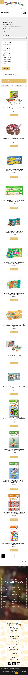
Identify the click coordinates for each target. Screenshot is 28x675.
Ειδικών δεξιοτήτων (10, 74)
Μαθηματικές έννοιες (8, 28)
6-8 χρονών (7, 57)
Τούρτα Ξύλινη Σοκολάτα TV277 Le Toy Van (14, 138)
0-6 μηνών (6, 48)
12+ (4, 63)
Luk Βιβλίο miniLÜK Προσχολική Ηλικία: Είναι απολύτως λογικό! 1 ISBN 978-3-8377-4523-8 (14, 419)
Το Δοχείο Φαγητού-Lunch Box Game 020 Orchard (14, 108)
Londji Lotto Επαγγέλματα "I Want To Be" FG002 (14, 387)
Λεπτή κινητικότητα (8, 24)
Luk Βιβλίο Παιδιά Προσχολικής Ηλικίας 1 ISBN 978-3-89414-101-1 (14, 450)
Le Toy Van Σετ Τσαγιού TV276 (14, 356)
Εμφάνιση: (18, 85)
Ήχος (4, 31)
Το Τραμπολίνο (14, 638)
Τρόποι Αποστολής (14, 647)
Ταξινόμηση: (5, 85)
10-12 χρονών (7, 61)
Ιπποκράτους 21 (14, 627)
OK (17, 673)
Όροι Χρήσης (14, 657)
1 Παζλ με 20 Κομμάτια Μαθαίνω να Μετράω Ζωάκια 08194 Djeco (14, 232)
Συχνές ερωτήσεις (14, 640)
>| (23, 556)
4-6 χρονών (7, 55)
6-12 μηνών (6, 50)
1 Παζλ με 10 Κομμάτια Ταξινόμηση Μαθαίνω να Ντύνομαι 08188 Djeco (14, 170)
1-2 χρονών (6, 52)
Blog (14, 655)
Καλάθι (14, 646)
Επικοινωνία (14, 641)
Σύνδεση (6, 12)
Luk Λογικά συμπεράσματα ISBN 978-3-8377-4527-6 (14, 544)
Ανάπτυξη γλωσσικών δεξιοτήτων (12, 26)
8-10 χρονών (7, 59)
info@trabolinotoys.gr (15, 631)
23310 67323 (15, 630)
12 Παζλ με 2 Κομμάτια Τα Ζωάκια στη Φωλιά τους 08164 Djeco (14, 263)
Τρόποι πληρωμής (14, 649)
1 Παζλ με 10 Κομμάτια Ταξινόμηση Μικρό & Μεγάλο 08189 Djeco (14, 201)
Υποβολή (6, 68)
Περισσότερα (14, 114)
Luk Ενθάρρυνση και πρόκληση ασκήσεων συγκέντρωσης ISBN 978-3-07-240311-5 (14, 513)
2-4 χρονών (7, 54)
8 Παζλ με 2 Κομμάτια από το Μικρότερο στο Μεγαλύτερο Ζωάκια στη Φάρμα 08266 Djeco (14, 325)
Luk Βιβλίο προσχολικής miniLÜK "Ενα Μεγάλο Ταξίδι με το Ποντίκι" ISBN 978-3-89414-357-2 (14, 481)
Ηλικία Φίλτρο (7, 44)
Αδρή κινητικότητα (8, 22)
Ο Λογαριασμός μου (14, 650)
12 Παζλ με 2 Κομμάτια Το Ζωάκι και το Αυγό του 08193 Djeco (14, 294)
